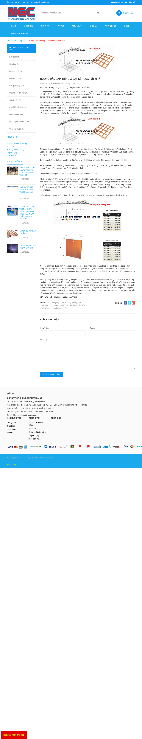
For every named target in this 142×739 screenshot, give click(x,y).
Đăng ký (130, 2)
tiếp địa (48, 308)
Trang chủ (11, 422)
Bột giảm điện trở (16, 86)
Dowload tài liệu (16, 114)
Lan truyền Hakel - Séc (19, 122)
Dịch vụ (93, 26)
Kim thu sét (14, 57)
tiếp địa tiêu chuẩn (59, 308)
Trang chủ (11, 41)
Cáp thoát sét (15, 100)
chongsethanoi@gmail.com (37, 2)
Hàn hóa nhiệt (15, 78)
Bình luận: (44, 339)
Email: (92, 328)
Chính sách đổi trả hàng (17, 143)
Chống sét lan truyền (18, 93)
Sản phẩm (11, 429)
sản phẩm (129, 13)
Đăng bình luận (51, 374)
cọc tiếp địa (57, 305)
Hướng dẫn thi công (15, 149)
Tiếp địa (22, 41)
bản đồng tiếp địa (70, 303)
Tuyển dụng (110, 26)
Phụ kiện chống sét (17, 107)
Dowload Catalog (19, 33)
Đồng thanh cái (15, 71)
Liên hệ (127, 26)
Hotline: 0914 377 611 (13, 735)
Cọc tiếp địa (14, 64)
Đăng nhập (117, 2)
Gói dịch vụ (12, 155)
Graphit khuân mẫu (17, 129)
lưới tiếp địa (67, 305)
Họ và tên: (44, 328)
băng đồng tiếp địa (55, 303)
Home (13, 26)
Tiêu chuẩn (77, 26)
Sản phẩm (45, 26)
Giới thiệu (28, 26)
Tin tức (61, 26)
